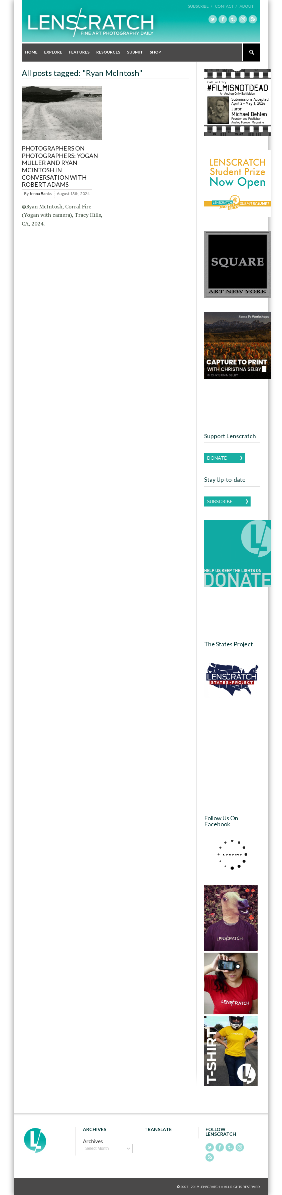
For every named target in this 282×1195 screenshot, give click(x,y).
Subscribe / (200, 6)
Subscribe (220, 501)
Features (79, 52)
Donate (217, 458)
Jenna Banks (40, 193)
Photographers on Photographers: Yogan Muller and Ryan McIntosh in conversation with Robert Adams (60, 166)
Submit (135, 52)
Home (31, 52)
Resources (108, 52)
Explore (53, 52)
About (247, 6)
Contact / (226, 6)
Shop (155, 52)
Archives (93, 1141)
